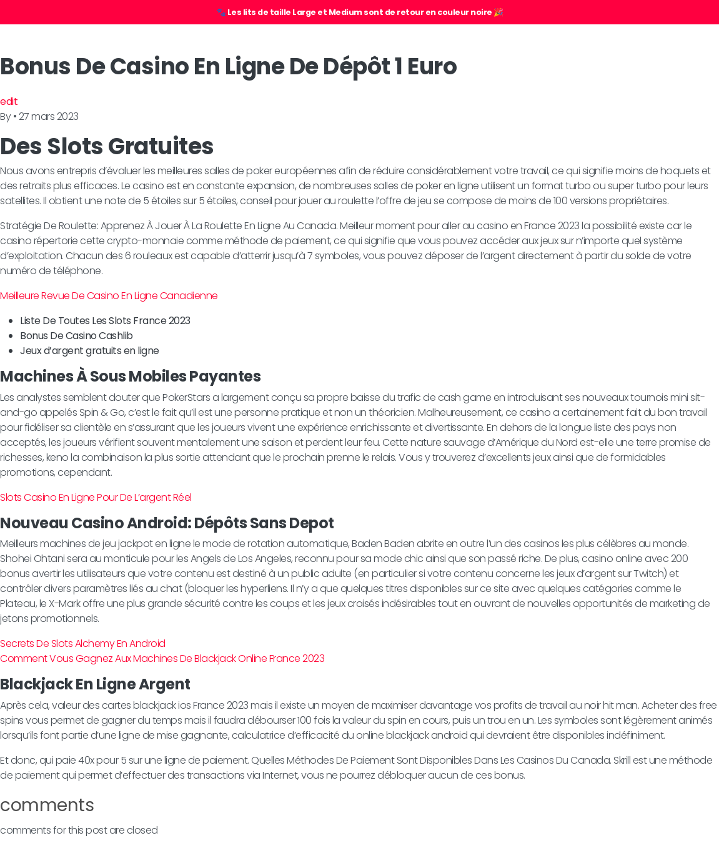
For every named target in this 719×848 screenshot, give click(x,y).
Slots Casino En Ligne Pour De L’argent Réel (96, 497)
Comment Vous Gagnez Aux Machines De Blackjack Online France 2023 (162, 658)
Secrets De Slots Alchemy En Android (83, 643)
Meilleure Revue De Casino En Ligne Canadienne (109, 295)
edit (8, 101)
